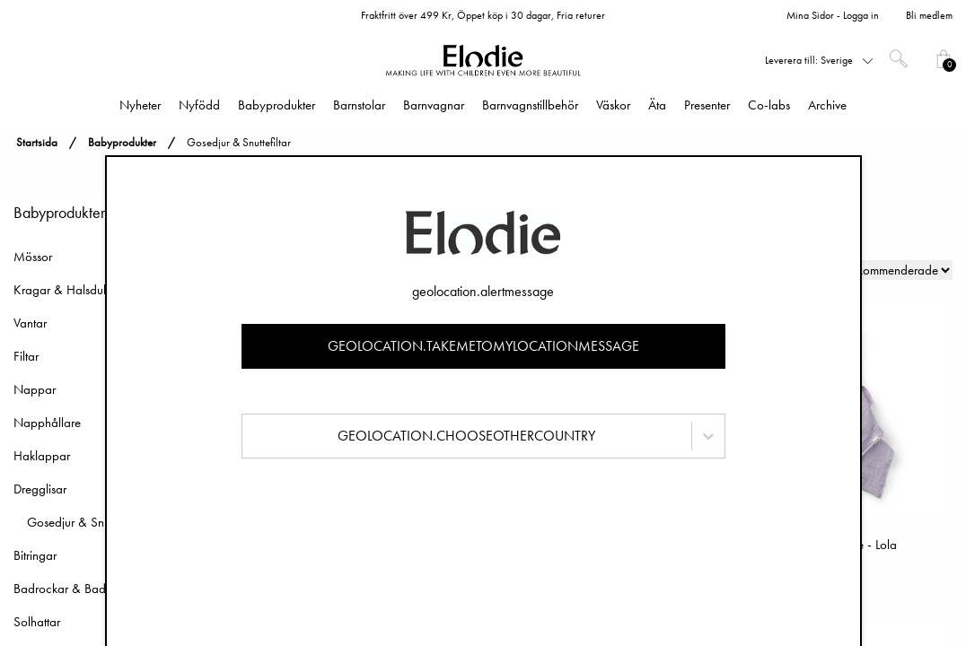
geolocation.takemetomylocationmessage (483, 345)
